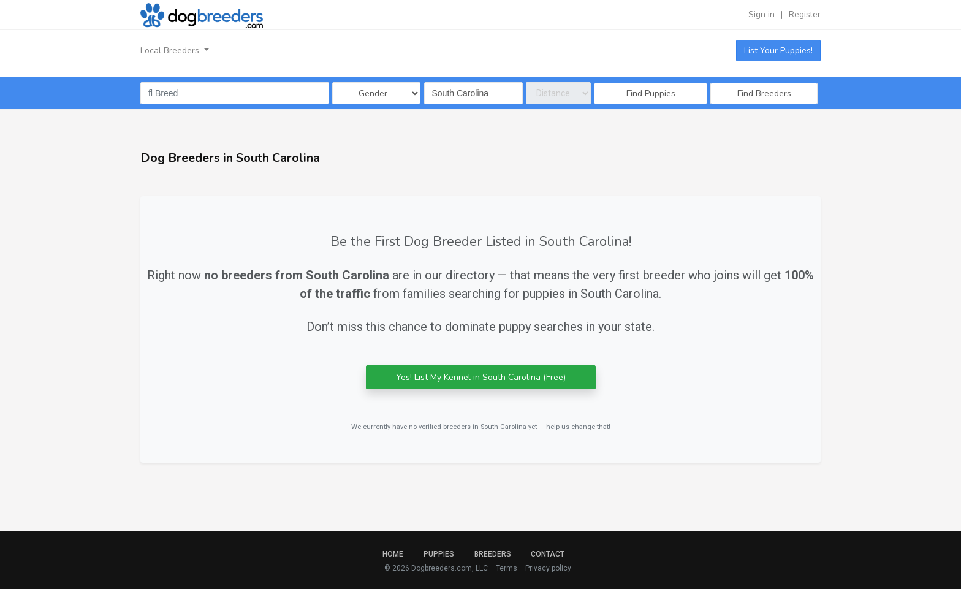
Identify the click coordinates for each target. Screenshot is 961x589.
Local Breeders (171, 50)
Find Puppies (650, 93)
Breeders (492, 554)
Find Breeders (764, 93)
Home (392, 554)
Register (805, 14)
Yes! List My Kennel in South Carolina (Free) (481, 377)
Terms (506, 568)
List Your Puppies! (778, 50)
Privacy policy (548, 568)
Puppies (439, 554)
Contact (547, 554)
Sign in (761, 14)
